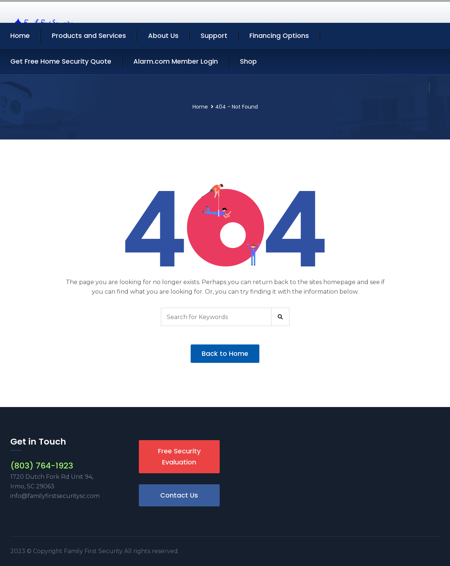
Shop (248, 61)
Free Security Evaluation (179, 456)
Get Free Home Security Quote (60, 61)
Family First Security (94, 551)
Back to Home (225, 353)
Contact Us (179, 495)
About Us (163, 35)
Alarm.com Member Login (175, 61)
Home (20, 35)
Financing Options (279, 35)
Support (214, 35)
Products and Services (89, 35)
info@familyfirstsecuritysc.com (55, 495)
